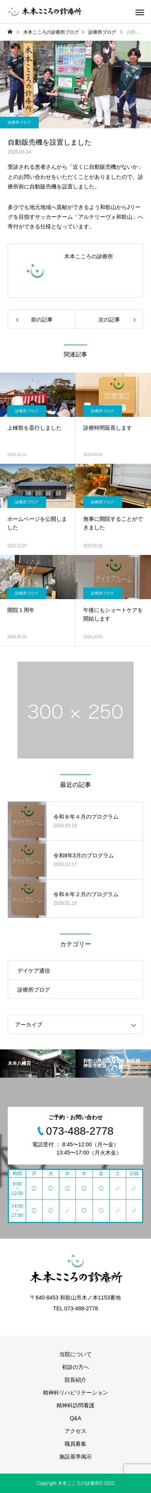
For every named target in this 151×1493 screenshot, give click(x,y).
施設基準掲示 (75, 1456)
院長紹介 (75, 1380)
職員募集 (75, 1444)
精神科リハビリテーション (75, 1392)
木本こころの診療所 (88, 256)
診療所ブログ (19, 122)
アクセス (75, 1431)
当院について (75, 1354)
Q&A (75, 1418)
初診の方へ (75, 1367)
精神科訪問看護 (75, 1405)
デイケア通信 (33, 971)
